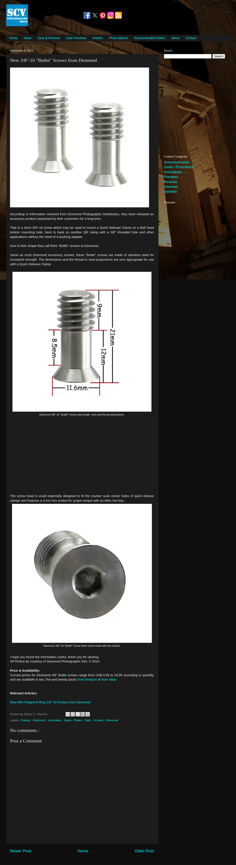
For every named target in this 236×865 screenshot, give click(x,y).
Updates (170, 191)
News (27, 38)
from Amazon (87, 679)
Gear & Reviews (49, 38)
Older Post (144, 851)
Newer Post (20, 851)
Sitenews (171, 187)
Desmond (39, 720)
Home (13, 38)
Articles (98, 38)
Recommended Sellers (149, 38)
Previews (171, 177)
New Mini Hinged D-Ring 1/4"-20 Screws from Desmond (50, 702)
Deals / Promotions (178, 167)
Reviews (170, 182)
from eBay (109, 679)
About (176, 38)
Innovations (173, 172)
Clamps (25, 720)
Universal (112, 720)
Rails (88, 720)
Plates (78, 720)
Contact (191, 38)
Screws (99, 720)
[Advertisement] (55, 15)
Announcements (176, 162)
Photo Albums (118, 38)
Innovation (55, 720)
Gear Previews (76, 38)
